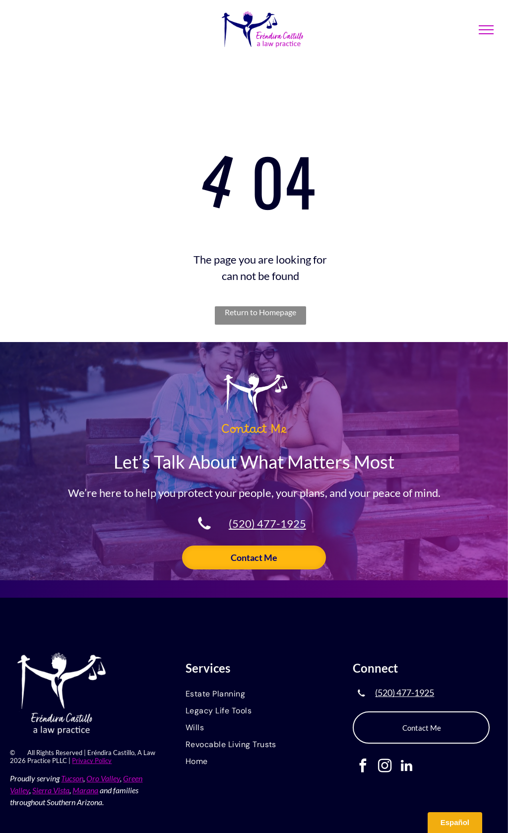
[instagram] (385, 767)
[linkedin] (406, 767)
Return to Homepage (260, 312)
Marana (85, 790)
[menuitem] (254, 694)
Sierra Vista (50, 790)
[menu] (486, 30)
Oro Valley (103, 778)
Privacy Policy (92, 760)
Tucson (72, 778)
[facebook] (363, 767)
